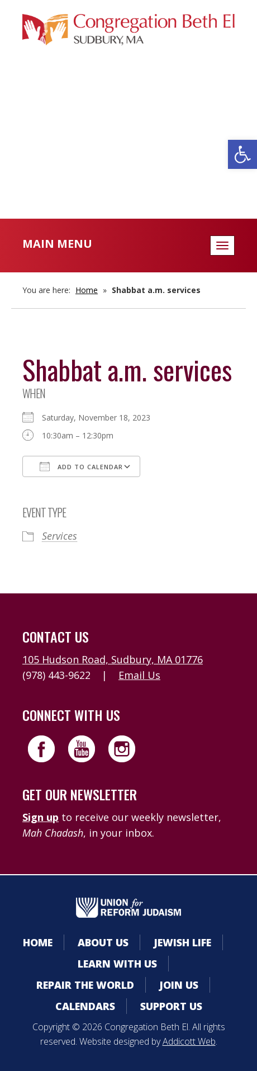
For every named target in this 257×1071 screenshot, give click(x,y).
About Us (103, 942)
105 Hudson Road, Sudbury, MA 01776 (112, 659)
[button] (242, 154)
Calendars (128, 120)
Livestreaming (129, 165)
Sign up (40, 817)
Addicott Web (189, 1041)
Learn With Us (117, 963)
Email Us (139, 675)
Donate (128, 142)
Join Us (178, 985)
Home (86, 290)
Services (59, 535)
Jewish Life (182, 942)
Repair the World (85, 985)
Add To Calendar (81, 466)
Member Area (128, 98)
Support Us (171, 1006)
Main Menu (57, 243)
